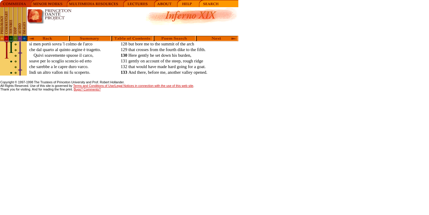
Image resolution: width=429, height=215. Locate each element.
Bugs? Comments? (87, 89)
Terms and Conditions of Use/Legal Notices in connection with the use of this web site (133, 85)
